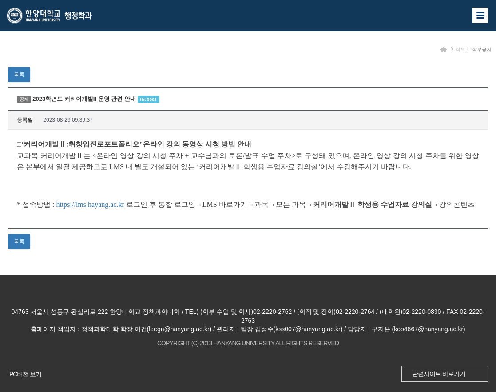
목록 (19, 74)
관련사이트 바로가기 (438, 373)
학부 (460, 49)
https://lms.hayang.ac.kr (90, 204)
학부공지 (482, 49)
